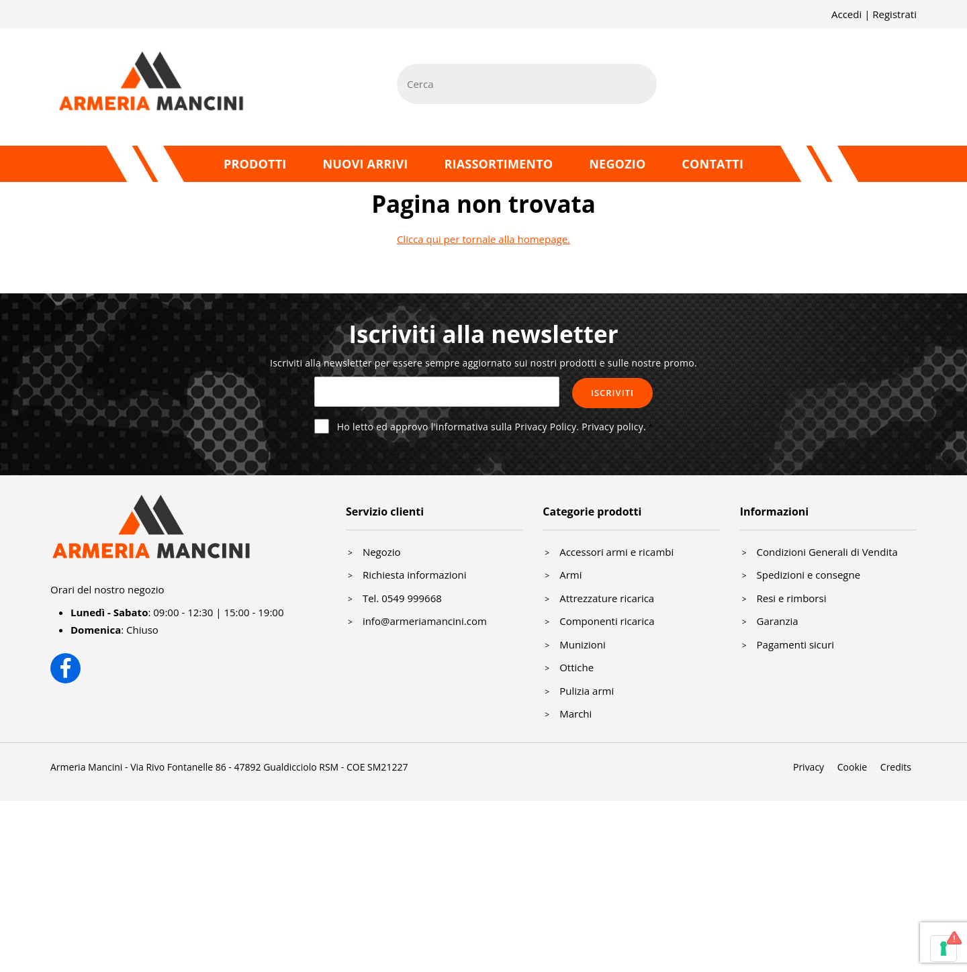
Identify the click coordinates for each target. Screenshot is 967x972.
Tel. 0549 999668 (402, 598)
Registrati (894, 14)
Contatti (712, 164)
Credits (895, 767)
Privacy (808, 767)
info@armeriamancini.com (425, 621)
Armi (570, 574)
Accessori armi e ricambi (616, 551)
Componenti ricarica (606, 621)
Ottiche (576, 667)
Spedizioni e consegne (809, 574)
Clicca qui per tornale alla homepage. (483, 239)
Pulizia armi (586, 690)
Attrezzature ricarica (606, 598)
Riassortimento (498, 164)
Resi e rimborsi (792, 598)
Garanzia (777, 621)
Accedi (846, 14)
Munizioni (582, 644)
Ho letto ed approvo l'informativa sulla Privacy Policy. (491, 426)
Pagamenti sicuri (796, 644)
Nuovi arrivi (365, 164)
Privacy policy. (614, 426)
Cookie (852, 767)
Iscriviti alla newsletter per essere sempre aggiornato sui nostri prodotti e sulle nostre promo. (483, 362)
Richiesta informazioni (415, 574)
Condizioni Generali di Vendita (827, 551)
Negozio (617, 164)
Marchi (575, 713)
